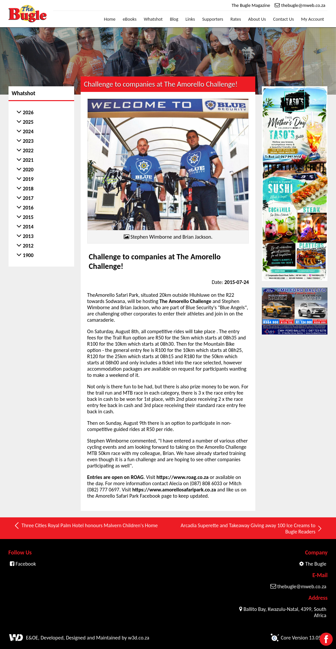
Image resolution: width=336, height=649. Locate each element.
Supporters (212, 19)
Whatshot (153, 19)
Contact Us (283, 19)
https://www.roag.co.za (183, 477)
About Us (257, 19)
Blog (174, 19)
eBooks (129, 19)
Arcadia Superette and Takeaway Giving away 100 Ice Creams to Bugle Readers (252, 528)
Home (110, 19)
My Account (312, 19)
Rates (235, 19)
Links (190, 19)
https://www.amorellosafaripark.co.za (174, 490)
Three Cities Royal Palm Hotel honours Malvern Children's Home (85, 525)
